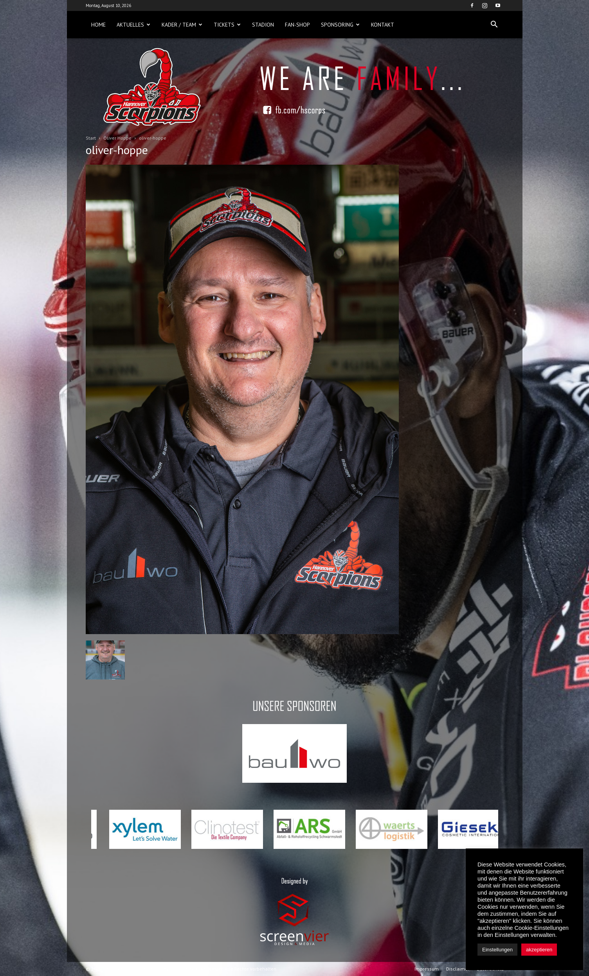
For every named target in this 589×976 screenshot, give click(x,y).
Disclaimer (457, 969)
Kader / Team (182, 24)
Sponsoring (340, 24)
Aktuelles (133, 24)
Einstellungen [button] (497, 950)
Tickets (227, 24)
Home (98, 24)
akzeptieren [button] (539, 950)
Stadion (263, 24)
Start (91, 138)
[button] (494, 24)
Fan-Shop (297, 24)
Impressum (426, 969)
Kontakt (382, 24)
